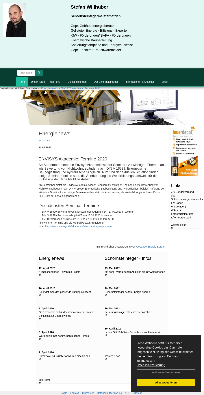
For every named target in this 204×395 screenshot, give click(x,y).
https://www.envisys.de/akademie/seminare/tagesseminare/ (78, 226)
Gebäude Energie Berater (151, 246)
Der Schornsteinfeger (107, 81)
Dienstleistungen (78, 81)
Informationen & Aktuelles (140, 81)
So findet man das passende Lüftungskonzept (65, 292)
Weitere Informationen (166, 372)
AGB (127, 393)
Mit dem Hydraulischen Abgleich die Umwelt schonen (135, 271)
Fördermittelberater (182, 213)
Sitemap (137, 393)
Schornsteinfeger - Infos (128, 258)
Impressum (147, 360)
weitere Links (178, 226)
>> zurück (44, 140)
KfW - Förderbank (181, 217)
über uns (56, 81)
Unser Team (38, 81)
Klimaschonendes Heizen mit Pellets (59, 271)
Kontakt (74, 393)
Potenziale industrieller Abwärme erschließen (64, 356)
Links (176, 185)
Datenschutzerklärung (151, 365)
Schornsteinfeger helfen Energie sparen (127, 292)
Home (22, 81)
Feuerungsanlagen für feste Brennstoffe (127, 312)
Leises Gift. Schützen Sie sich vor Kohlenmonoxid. (133, 332)
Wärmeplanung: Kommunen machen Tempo (64, 335)
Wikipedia (176, 210)
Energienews (51, 258)
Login (165, 81)
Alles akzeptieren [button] (166, 382)
